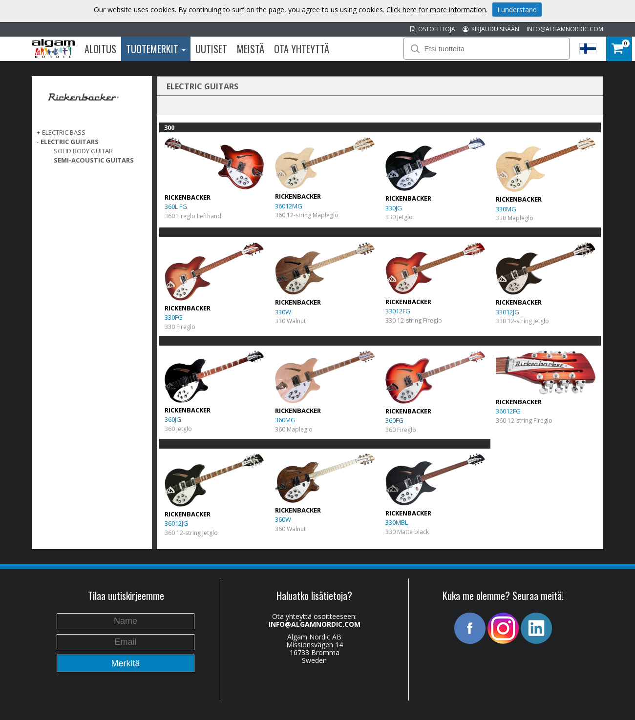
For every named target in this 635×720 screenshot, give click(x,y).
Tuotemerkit (156, 48)
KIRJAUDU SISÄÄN (491, 29)
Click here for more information (436, 9)
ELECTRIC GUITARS (70, 141)
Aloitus (100, 48)
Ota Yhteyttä (301, 48)
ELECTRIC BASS (63, 132)
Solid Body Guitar (83, 150)
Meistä (250, 48)
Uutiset (211, 48)
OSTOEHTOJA (432, 29)
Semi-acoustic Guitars (94, 160)
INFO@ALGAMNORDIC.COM (565, 29)
